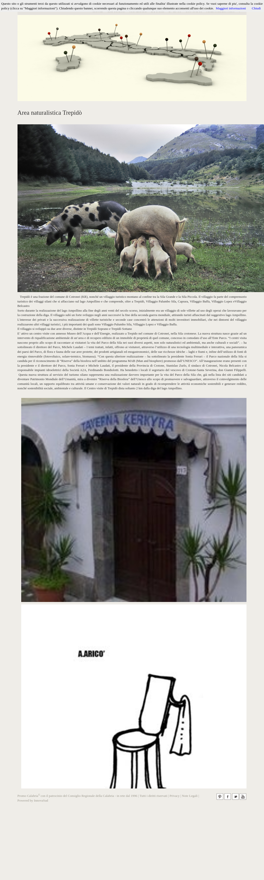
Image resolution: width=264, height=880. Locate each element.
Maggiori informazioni (231, 8)
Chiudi (256, 8)
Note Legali (189, 796)
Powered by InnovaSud (33, 800)
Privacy (175, 796)
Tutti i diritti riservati (153, 796)
